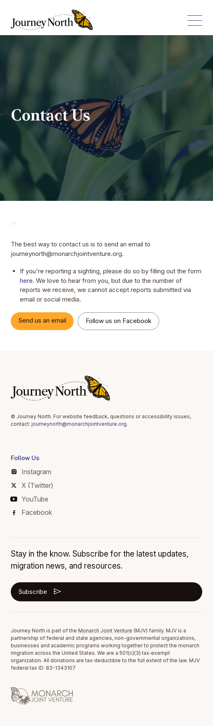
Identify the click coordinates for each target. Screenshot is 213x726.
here (26, 281)
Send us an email (42, 320)
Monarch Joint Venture (105, 630)
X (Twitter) (32, 485)
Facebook (32, 512)
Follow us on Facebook (118, 321)
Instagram (31, 472)
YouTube (29, 499)
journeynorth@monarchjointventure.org (79, 424)
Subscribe (40, 591)
